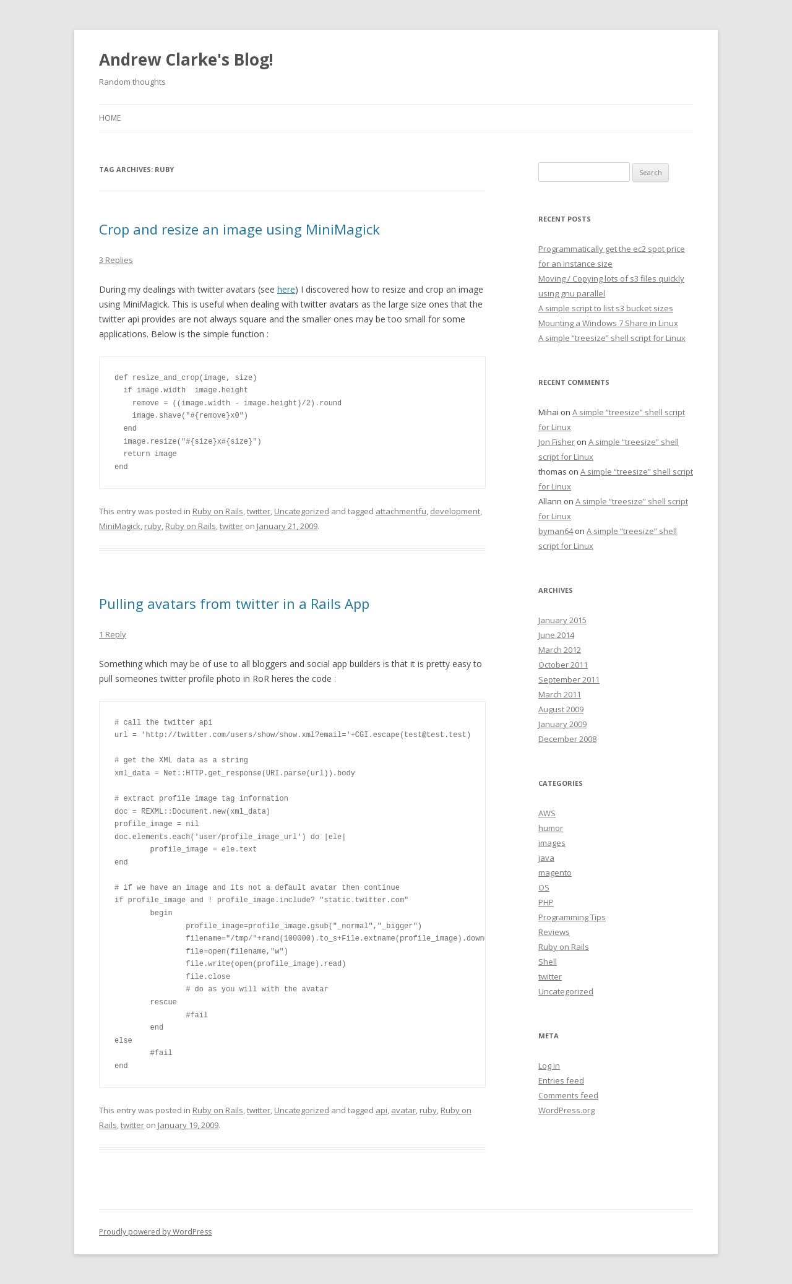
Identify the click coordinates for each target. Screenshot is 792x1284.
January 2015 (562, 620)
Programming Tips (572, 917)
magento (555, 872)
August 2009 (560, 709)
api (381, 1110)
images (552, 842)
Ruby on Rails (217, 511)
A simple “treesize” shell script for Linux (612, 337)
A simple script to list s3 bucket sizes (605, 308)
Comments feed (568, 1095)
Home (110, 118)
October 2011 (563, 664)
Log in (549, 1065)
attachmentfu (401, 511)
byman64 (555, 530)
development (455, 511)
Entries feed (561, 1080)
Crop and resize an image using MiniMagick (239, 229)
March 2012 (559, 649)
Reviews (554, 931)
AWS (547, 813)
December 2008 (567, 738)
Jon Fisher (556, 441)
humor (550, 828)
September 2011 (569, 679)
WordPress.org (566, 1110)
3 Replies (116, 259)
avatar (403, 1110)
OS (543, 887)
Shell (547, 961)
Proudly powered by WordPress (155, 1231)
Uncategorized (301, 511)
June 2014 (556, 634)
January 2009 (562, 724)
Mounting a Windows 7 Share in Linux (608, 323)
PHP (546, 902)
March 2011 (559, 694)
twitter (258, 511)
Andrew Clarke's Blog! (186, 59)
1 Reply (112, 634)
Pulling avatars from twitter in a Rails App (234, 603)
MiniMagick (119, 526)
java (546, 857)
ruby (152, 526)
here (286, 289)
